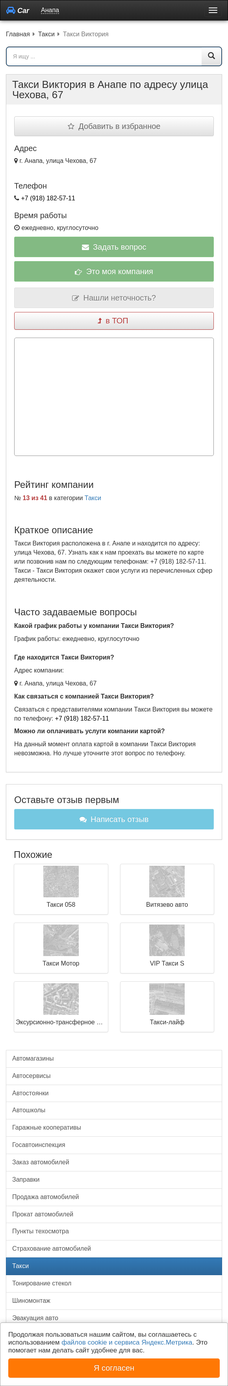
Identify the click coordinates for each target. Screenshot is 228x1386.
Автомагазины (33, 1058)
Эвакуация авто (35, 1318)
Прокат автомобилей (42, 1214)
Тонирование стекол (41, 1283)
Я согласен (114, 1368)
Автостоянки (30, 1093)
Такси (93, 498)
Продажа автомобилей (45, 1197)
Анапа (50, 10)
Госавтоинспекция (38, 1144)
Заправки (25, 1179)
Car (17, 10)
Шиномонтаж (31, 1300)
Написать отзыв (114, 819)
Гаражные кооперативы (46, 1127)
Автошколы (28, 1110)
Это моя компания (114, 271)
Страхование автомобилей (51, 1248)
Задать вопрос (114, 247)
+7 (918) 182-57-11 (48, 198)
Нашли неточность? (114, 297)
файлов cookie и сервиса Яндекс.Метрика (126, 1342)
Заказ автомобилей (40, 1162)
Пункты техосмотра (40, 1231)
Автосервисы (31, 1075)
